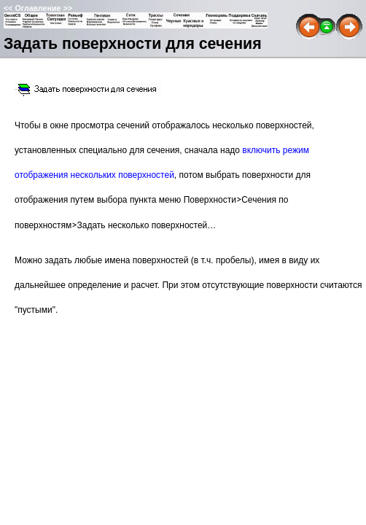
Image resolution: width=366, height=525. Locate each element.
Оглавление (38, 8)
